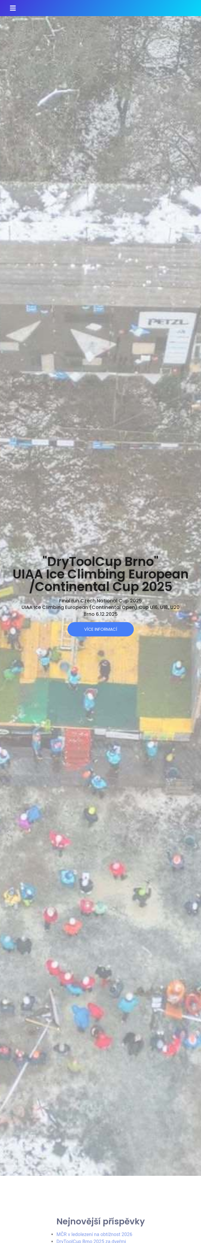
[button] (13, 8)
